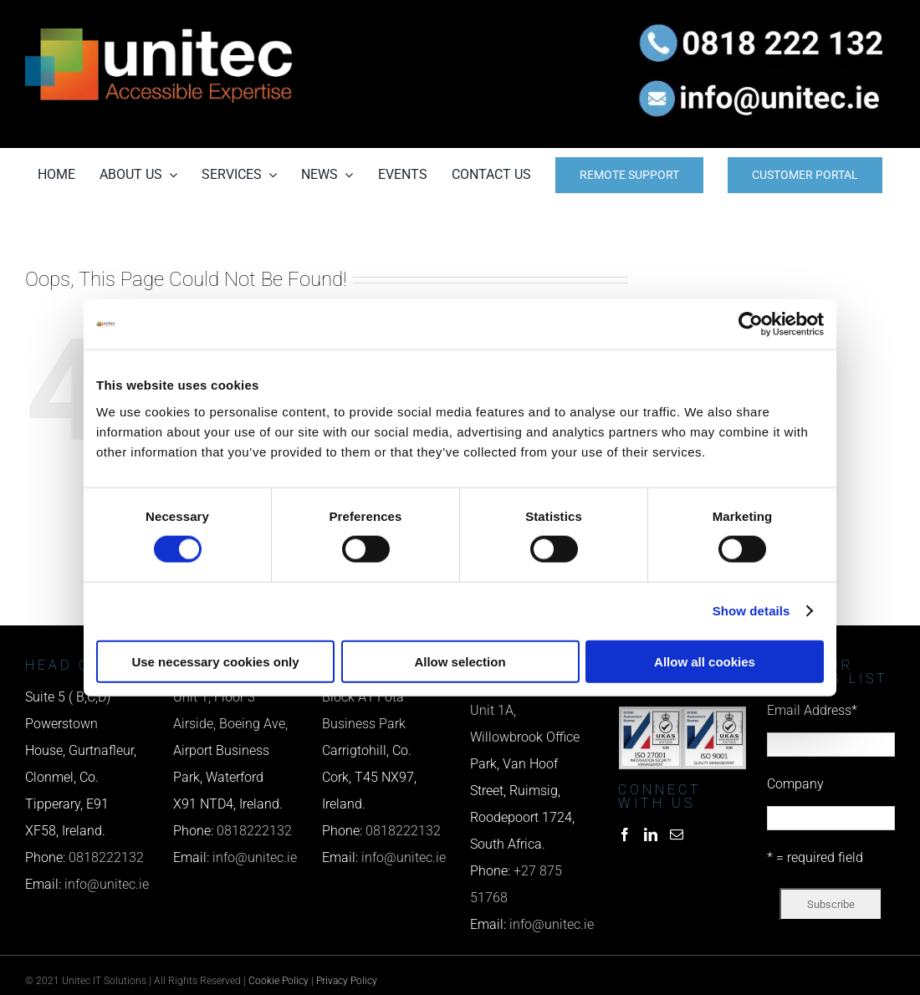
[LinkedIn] (650, 834)
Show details (751, 611)
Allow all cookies (704, 661)
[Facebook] (624, 834)
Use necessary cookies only (215, 661)
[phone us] (761, 23)
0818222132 (106, 857)
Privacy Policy (346, 981)
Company (795, 784)
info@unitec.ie (106, 884)
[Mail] (676, 834)
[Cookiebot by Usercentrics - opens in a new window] (750, 324)
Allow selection (459, 661)
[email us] (761, 74)
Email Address (812, 710)
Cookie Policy (278, 981)
